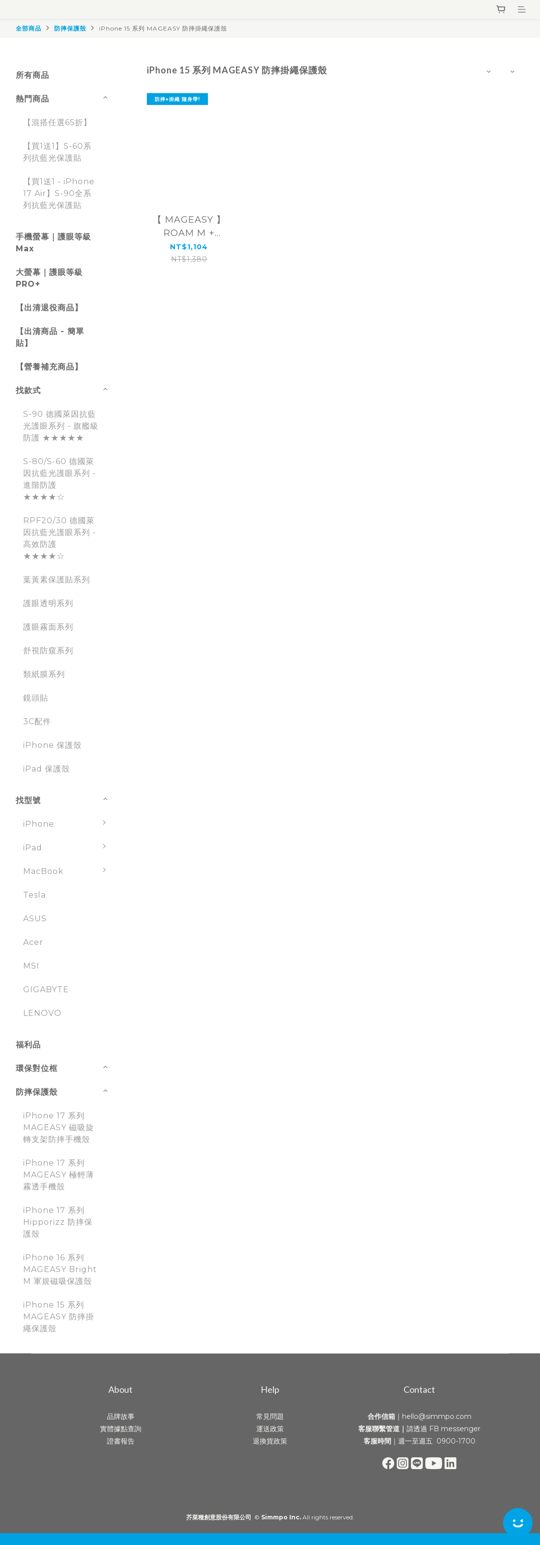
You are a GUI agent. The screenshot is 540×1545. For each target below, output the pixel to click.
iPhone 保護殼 (52, 745)
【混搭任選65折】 (57, 122)
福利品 (28, 1044)
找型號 (28, 800)
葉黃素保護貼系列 (56, 579)
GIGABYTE (46, 989)
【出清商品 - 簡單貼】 (50, 337)
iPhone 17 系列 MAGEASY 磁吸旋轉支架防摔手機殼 (58, 1127)
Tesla (34, 895)
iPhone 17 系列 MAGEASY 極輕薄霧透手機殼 (58, 1174)
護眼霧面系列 (48, 627)
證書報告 (121, 1441)
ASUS (35, 918)
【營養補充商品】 (49, 366)
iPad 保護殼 (46, 768)
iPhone (67, 824)
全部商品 (28, 28)
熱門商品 (32, 98)
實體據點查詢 (120, 1428)
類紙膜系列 (44, 674)
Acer (33, 942)
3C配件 (37, 721)
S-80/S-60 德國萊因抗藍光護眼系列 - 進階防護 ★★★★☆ (59, 479)
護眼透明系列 (48, 603)
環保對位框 (37, 1068)
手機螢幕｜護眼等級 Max (53, 242)
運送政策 (270, 1428)
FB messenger (454, 1428)
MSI (31, 966)
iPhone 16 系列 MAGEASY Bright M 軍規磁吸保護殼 (60, 1269)
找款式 (28, 390)
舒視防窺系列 (48, 650)
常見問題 (270, 1416)
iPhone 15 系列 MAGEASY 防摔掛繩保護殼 (163, 28)
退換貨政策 (270, 1441)
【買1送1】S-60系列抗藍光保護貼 (57, 152)
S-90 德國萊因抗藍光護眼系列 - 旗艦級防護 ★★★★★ (61, 425)
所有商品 (32, 75)
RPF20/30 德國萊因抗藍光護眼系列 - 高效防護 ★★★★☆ (59, 538)
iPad (67, 848)
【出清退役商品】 (49, 307)
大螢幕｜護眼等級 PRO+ (49, 278)
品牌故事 (121, 1416)
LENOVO (42, 1013)
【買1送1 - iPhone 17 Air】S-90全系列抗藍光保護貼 (59, 193)
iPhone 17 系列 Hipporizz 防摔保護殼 (58, 1222)
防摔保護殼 (70, 28)
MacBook (67, 871)
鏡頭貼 (35, 698)
